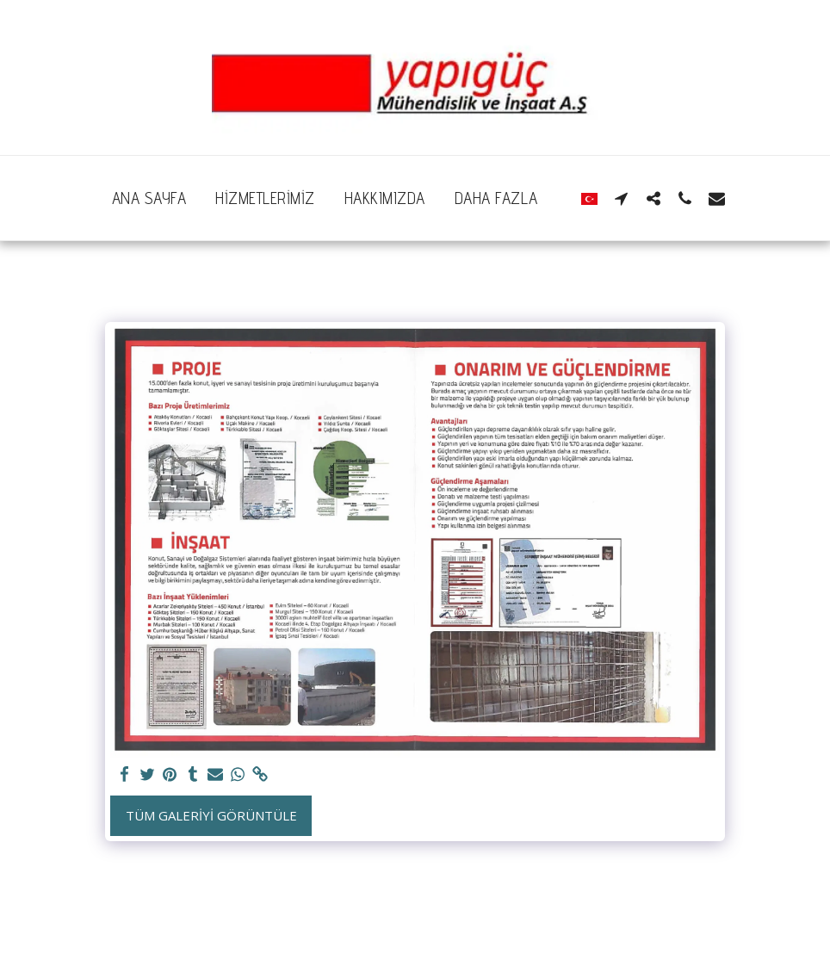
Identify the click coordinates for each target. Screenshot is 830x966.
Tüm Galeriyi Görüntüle (211, 815)
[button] (621, 198)
